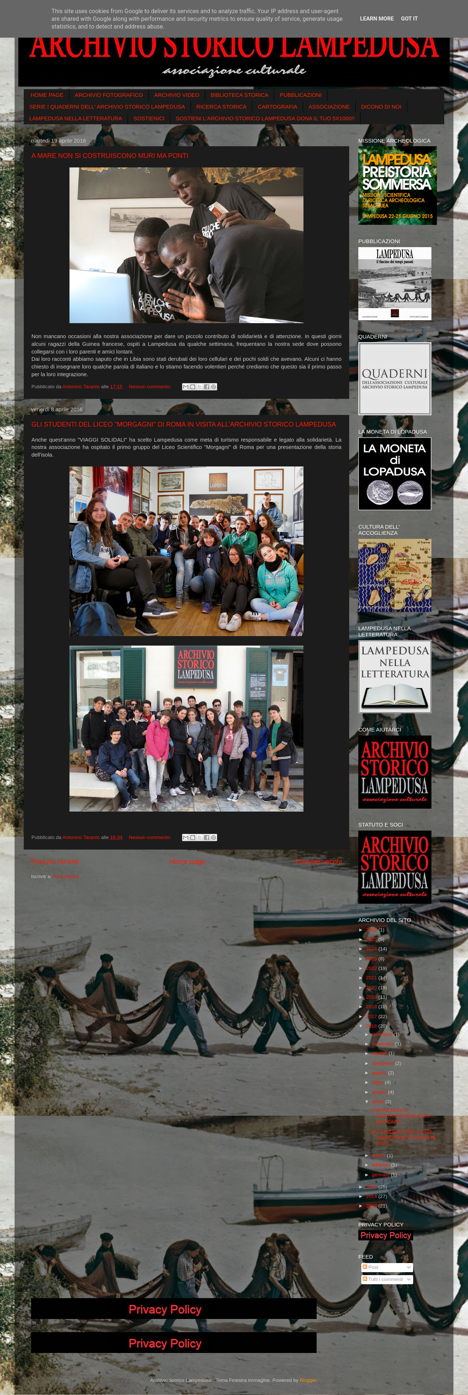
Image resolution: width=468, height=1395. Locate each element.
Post (370, 1267)
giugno (380, 1092)
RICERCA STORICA (221, 106)
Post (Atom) (66, 876)
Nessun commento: (151, 386)
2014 (372, 1196)
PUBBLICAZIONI (300, 95)
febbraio (381, 1165)
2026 (372, 930)
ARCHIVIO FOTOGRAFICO (109, 95)
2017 (372, 1016)
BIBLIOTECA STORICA (239, 95)
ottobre (380, 1053)
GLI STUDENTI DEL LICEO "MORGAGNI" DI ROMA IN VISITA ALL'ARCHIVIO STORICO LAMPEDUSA (183, 424)
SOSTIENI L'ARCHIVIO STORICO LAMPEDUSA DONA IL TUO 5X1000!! (265, 118)
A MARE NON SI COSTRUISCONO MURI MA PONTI (109, 155)
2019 (372, 997)
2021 (372, 977)
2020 (372, 987)
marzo (379, 1155)
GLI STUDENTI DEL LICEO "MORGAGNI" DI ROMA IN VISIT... (403, 1137)
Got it (409, 18)
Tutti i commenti (383, 1279)
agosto (380, 1072)
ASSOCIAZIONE (329, 106)
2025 (372, 939)
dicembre (382, 1034)
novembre (383, 1044)
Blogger (308, 1380)
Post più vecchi (318, 861)
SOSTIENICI (149, 118)
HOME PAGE (47, 95)
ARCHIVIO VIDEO (176, 95)
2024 (372, 949)
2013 (372, 1206)
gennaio (381, 1174)
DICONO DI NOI (381, 106)
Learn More (377, 18)
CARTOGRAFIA (277, 106)
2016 (372, 1026)
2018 (372, 1006)
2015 (372, 1187)
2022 (372, 968)
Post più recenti (55, 861)
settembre (383, 1063)
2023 (372, 958)
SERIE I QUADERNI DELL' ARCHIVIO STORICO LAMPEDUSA (107, 106)
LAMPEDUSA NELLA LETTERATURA (75, 118)
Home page (187, 861)
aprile (378, 1101)
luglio (378, 1082)
